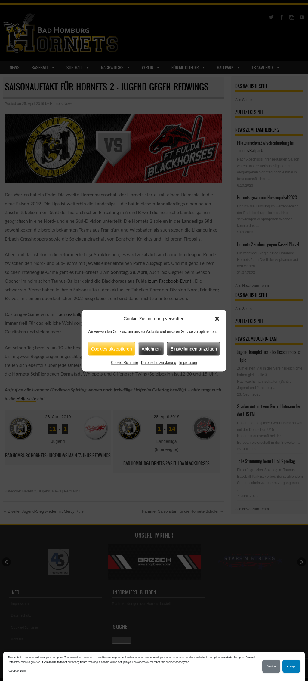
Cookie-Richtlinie (124, 362)
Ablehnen (151, 348)
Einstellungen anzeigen (193, 348)
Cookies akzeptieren (111, 348)
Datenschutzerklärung (158, 362)
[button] (217, 319)
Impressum (188, 362)
